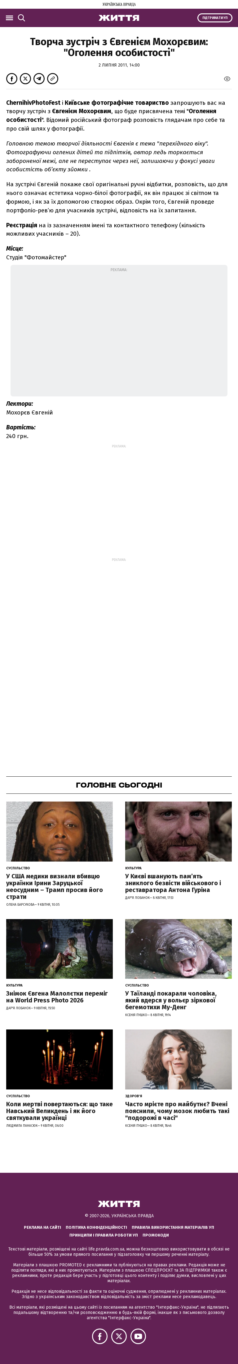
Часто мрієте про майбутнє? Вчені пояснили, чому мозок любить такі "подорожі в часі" (177, 1110)
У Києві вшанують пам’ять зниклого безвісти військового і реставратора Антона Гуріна (173, 883)
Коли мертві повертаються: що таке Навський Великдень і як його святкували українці (59, 1110)
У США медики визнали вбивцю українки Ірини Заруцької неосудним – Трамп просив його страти (54, 886)
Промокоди (156, 1235)
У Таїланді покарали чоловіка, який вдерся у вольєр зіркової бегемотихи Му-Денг (171, 1000)
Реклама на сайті (42, 1227)
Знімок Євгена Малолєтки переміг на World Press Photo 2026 (57, 997)
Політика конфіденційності (96, 1227)
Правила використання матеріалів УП (173, 1227)
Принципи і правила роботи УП (103, 1235)
